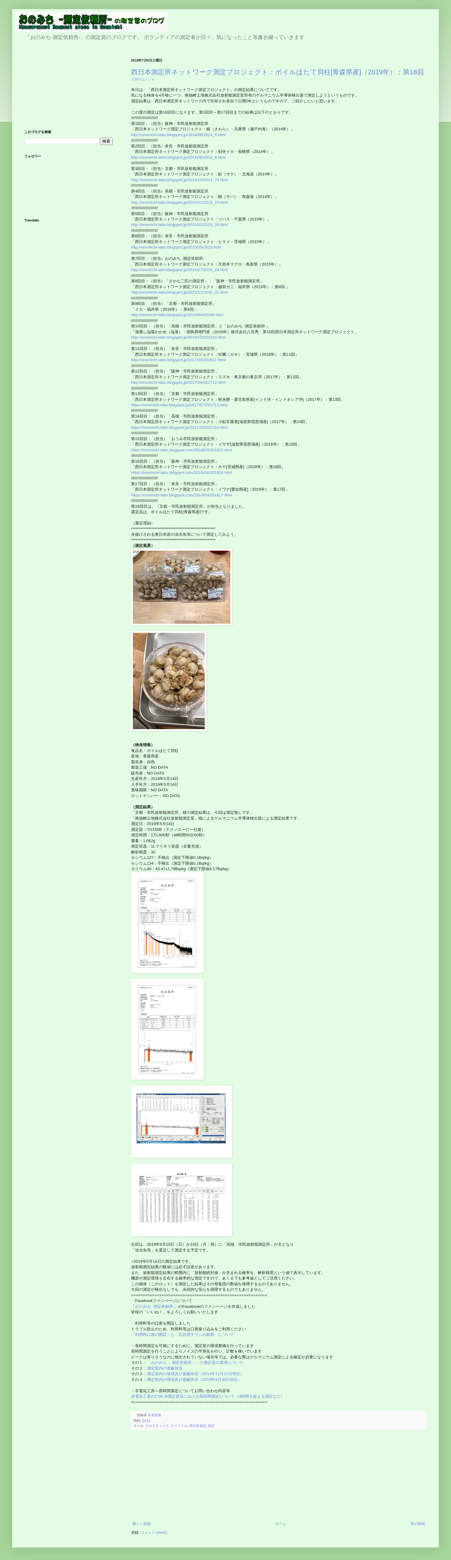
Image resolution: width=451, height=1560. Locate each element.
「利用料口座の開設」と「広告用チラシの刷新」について (182, 1334)
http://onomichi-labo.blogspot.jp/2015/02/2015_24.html (179, 224)
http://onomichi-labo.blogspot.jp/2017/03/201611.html (178, 360)
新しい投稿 (142, 1524)
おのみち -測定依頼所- (154, 1306)
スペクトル (179, 1426)
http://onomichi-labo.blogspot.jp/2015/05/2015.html (176, 247)
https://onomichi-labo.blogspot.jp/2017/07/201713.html (179, 405)
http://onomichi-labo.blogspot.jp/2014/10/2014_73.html (179, 180)
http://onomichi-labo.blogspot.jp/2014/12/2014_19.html (179, 202)
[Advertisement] (279, 1476)
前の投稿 (417, 1524)
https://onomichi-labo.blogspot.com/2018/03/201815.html (181, 450)
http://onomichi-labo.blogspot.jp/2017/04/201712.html (178, 382)
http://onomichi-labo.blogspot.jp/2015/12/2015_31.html (179, 292)
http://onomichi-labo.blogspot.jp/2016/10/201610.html (178, 337)
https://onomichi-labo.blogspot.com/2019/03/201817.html (181, 495)
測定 (211, 1426)
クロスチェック (157, 1426)
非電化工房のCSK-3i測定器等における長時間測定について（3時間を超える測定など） (208, 1396)
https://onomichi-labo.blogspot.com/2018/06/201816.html (181, 472)
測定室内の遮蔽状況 (165, 1368)
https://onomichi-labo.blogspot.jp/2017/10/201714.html (179, 427)
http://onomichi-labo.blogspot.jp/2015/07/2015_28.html (179, 269)
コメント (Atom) (153, 1532)
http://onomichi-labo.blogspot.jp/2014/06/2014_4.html (178, 134)
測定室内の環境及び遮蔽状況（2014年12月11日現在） (195, 1373)
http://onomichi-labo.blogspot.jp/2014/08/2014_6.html (178, 157)
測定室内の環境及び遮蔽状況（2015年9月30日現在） (194, 1379)
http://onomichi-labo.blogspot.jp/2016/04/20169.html (177, 314)
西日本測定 (197, 1426)
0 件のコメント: (144, 79)
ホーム (280, 1524)
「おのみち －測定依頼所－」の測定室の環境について (195, 1362)
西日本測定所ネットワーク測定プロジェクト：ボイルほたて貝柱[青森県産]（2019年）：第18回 (277, 72)
